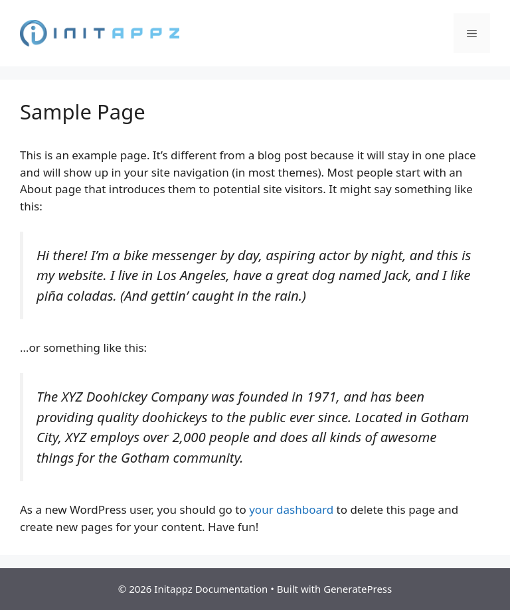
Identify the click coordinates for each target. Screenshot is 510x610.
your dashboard (291, 509)
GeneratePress (357, 588)
